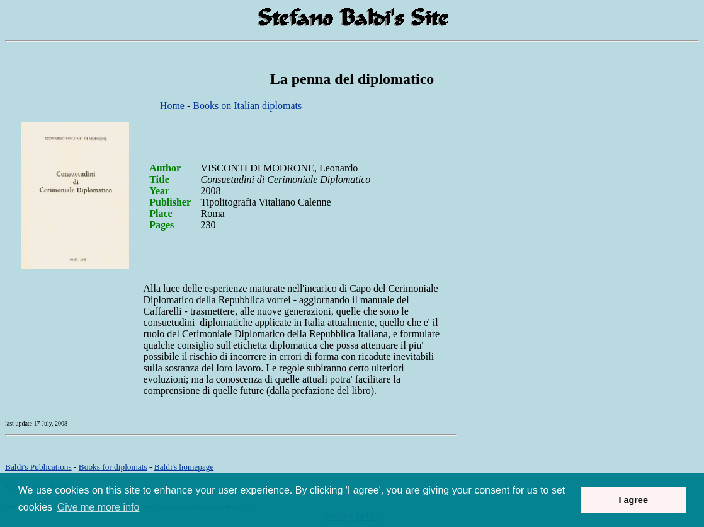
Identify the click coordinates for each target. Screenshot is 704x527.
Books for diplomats (113, 467)
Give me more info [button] (98, 507)
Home (172, 105)
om (184, 467)
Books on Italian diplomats (247, 105)
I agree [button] (632, 500)
